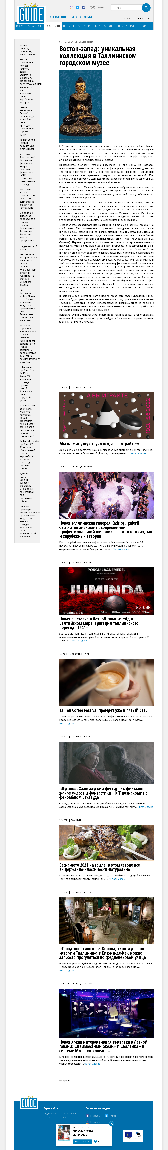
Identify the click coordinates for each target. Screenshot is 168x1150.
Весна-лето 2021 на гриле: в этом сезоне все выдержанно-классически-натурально (27, 198)
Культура (87, 25)
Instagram (95, 1122)
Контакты (48, 1117)
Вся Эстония (108, 25)
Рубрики (133, 25)
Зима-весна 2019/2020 (83, 1133)
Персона (96, 25)
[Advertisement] (106, 356)
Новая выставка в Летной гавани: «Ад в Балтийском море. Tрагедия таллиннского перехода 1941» (27, 121)
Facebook (95, 1115)
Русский (101, 7)
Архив (127, 18)
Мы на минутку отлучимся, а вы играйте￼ (27, 50)
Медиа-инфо (49, 1113)
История (76, 25)
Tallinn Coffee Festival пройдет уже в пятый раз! (27, 144)
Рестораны (144, 25)
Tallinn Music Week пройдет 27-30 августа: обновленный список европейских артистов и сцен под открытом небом (30, 455)
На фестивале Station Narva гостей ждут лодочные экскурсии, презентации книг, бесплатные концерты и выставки (27, 305)
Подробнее (65, 1080)
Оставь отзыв (141, 18)
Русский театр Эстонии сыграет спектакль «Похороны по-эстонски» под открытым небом (27, 487)
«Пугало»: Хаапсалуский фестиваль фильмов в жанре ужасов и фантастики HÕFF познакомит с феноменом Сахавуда (27, 169)
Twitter (112, 1115)
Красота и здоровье (34, 25)
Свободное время (53, 25)
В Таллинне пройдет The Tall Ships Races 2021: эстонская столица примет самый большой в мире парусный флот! (27, 383)
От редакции (122, 25)
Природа (66, 25)
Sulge (111, 1123)
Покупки (19, 25)
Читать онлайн (83, 1141)
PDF (99, 1141)
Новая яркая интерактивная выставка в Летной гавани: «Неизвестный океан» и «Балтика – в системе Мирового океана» (28, 269)
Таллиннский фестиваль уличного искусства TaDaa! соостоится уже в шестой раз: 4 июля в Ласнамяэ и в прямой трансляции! (27, 421)
